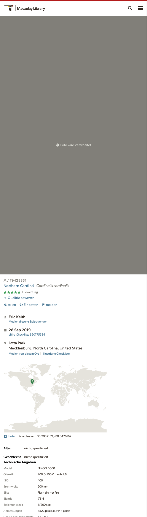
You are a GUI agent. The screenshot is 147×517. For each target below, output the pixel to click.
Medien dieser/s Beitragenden (28, 321)
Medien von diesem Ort (24, 353)
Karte (8, 436)
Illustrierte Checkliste (56, 353)
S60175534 (27, 334)
